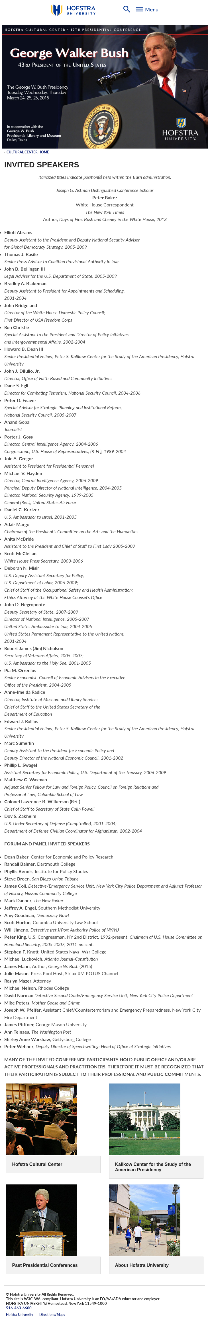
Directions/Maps (52, 1314)
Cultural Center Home (28, 152)
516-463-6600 (19, 1308)
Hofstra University (19, 1314)
